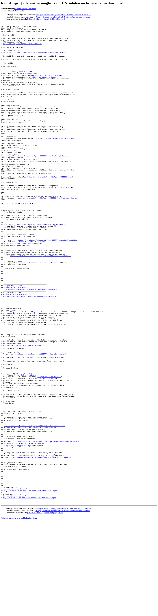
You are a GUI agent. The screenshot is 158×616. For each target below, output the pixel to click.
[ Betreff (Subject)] (50, 609)
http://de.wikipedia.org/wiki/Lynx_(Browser (22, 48)
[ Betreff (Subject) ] (50, 19)
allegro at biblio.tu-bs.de (49, 86)
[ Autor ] (61, 19)
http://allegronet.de (12, 370)
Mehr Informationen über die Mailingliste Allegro (19, 614)
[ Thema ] (39, 19)
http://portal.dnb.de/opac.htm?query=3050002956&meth (50, 208)
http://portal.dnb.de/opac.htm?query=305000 (55, 161)
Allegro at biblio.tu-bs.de (15, 340)
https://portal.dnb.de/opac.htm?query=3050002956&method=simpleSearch (34, 58)
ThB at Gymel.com (28, 84)
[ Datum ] (31, 19)
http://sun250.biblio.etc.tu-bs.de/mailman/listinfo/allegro (30, 342)
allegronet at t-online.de (41, 370)
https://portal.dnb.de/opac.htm (17, 288)
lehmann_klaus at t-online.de (25, 9)
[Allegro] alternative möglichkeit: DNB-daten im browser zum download (63, 15)
